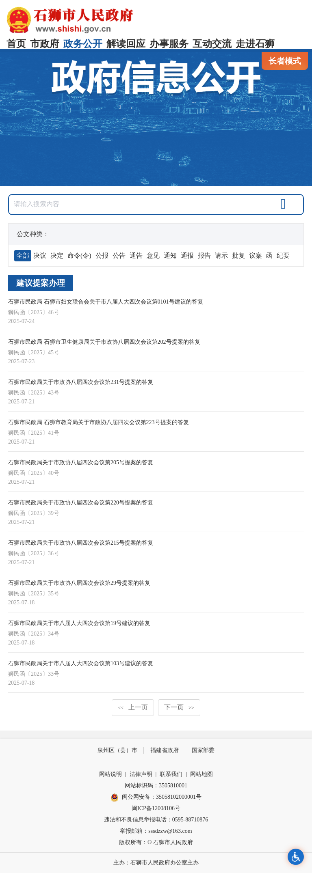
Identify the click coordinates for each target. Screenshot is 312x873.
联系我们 (171, 774)
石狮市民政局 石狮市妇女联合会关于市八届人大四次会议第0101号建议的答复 (105, 302)
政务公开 (82, 44)
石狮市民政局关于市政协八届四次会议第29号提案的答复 (79, 583)
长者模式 (285, 60)
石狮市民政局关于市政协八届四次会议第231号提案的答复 (80, 382)
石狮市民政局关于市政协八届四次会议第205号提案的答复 (80, 462)
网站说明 (110, 774)
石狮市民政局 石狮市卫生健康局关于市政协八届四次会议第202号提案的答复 (104, 342)
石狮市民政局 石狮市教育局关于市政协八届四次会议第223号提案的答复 (98, 422)
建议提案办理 (40, 282)
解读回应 (125, 44)
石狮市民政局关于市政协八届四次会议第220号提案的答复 (80, 503)
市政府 (44, 44)
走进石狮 (255, 44)
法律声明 (141, 774)
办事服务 (169, 44)
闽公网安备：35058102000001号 (156, 797)
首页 (16, 44)
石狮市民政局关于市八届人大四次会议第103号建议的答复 (80, 663)
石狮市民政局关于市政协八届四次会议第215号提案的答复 (80, 543)
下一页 (179, 707)
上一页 (133, 707)
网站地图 (201, 774)
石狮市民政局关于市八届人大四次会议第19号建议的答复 (79, 623)
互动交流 (212, 44)
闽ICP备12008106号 (156, 808)
